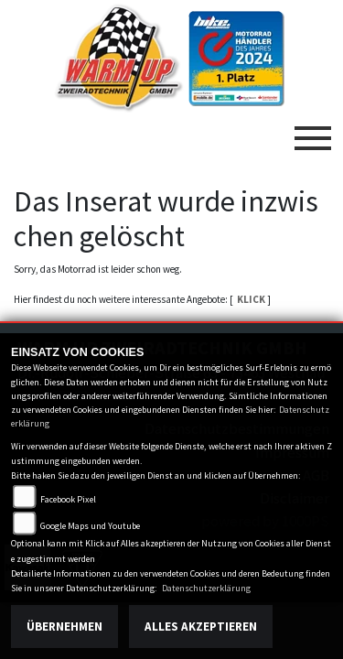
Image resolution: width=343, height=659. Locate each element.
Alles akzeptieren (201, 626)
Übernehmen (64, 626)
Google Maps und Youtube (90, 526)
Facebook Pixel (68, 499)
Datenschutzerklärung (206, 588)
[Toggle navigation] (313, 131)
